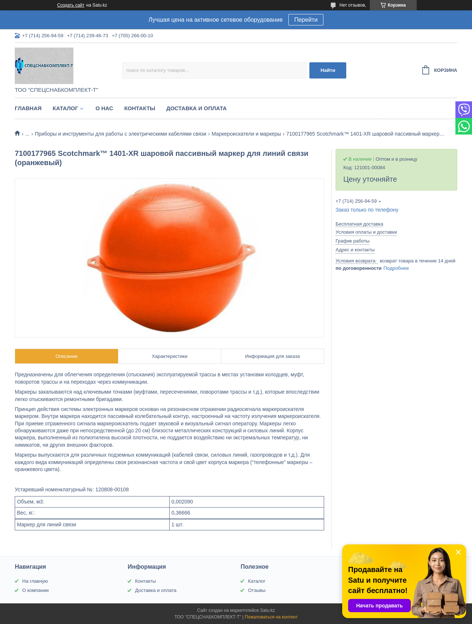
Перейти (305, 20)
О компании (35, 590)
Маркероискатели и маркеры (246, 134)
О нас (104, 108)
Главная (28, 108)
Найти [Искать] (327, 70)
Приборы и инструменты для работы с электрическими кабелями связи (120, 134)
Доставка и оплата (196, 108)
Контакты (139, 108)
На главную (35, 581)
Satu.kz (267, 610)
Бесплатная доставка (359, 224)
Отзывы (257, 590)
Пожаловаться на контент (271, 617)
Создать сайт (70, 5)
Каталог (65, 108)
